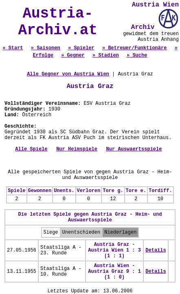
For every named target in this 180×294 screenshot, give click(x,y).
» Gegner (73, 55)
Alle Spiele (31, 149)
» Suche (137, 55)
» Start (12, 48)
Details (155, 250)
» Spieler (81, 48)
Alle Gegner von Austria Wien (68, 74)
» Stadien (105, 55)
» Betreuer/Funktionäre (134, 48)
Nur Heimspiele (76, 149)
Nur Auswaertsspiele (134, 149)
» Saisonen (45, 48)
